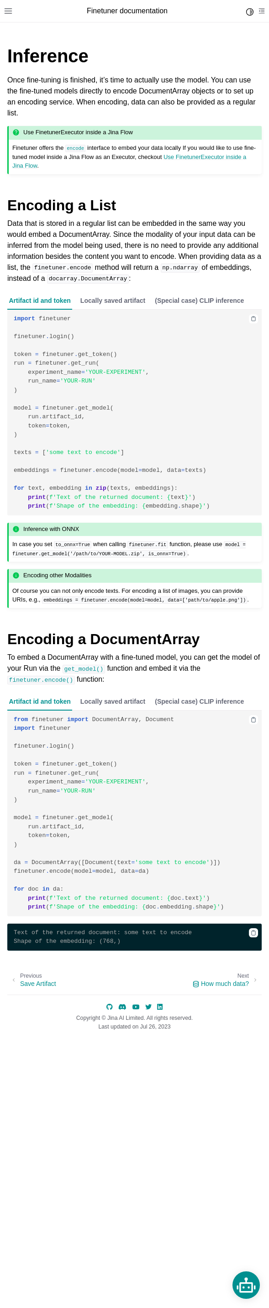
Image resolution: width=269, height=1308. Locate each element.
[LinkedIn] (160, 1007)
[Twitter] (148, 1007)
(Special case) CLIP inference (199, 300)
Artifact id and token (40, 300)
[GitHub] (109, 1007)
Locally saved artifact (112, 300)
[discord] (122, 1007)
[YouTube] (136, 1007)
